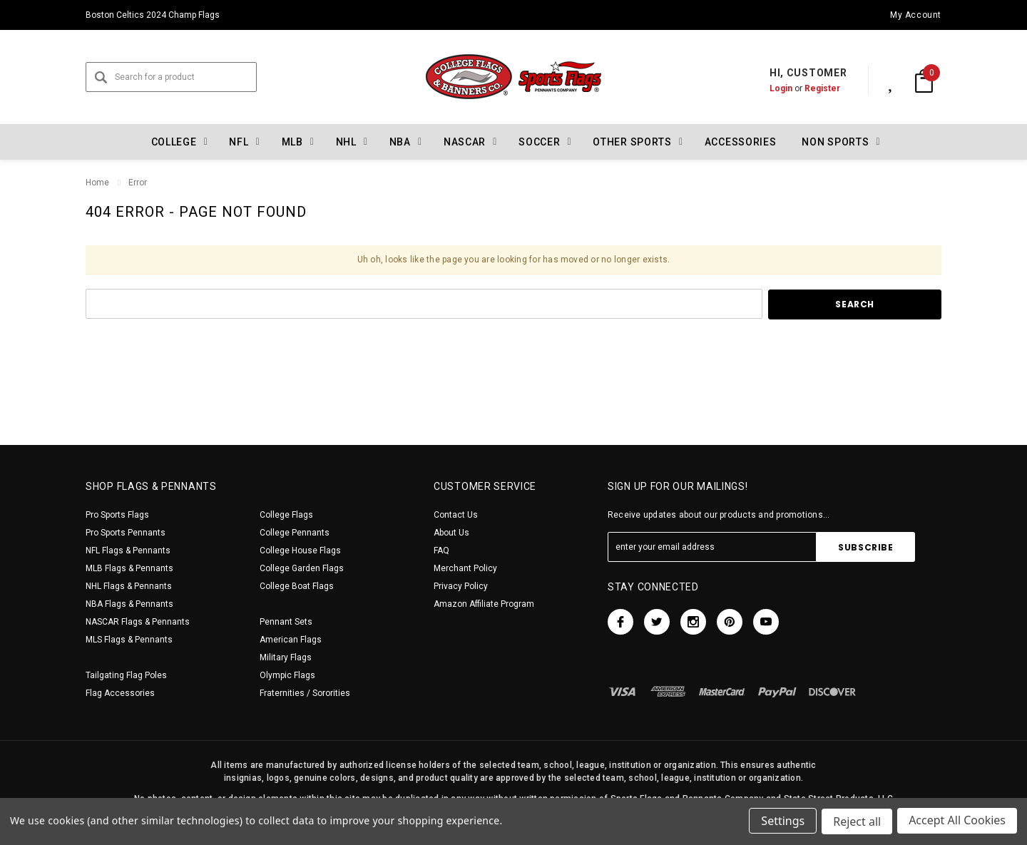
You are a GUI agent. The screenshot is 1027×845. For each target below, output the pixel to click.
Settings (781, 822)
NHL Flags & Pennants (129, 586)
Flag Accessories (120, 693)
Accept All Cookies (957, 822)
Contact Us (456, 515)
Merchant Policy (465, 568)
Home (97, 183)
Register (807, 88)
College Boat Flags (297, 586)
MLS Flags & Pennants (129, 640)
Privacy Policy (461, 586)
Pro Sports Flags (117, 515)
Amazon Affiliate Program (484, 604)
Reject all (856, 822)
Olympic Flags (287, 675)
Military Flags (286, 657)
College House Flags (300, 550)
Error (137, 183)
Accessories (741, 142)
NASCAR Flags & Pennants (138, 622)
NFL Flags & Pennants (128, 550)
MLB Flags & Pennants (129, 568)
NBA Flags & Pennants (129, 604)
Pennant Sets (286, 622)
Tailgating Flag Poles (126, 675)
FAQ (441, 550)
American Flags (291, 640)
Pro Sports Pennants (125, 533)
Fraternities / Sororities (305, 693)
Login (766, 88)
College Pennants (294, 533)
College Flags (286, 515)
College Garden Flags (302, 568)
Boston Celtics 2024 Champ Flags (153, 15)
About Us (451, 533)
